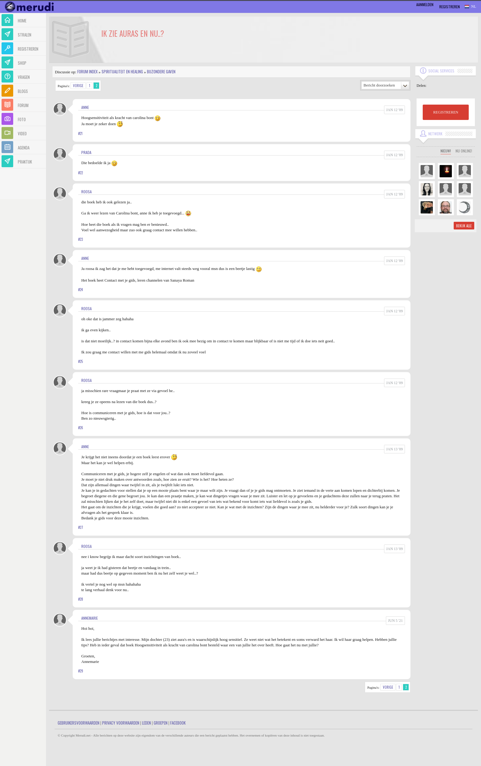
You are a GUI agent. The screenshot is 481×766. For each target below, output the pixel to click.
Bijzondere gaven (161, 71)
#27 (80, 527)
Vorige (78, 85)
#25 (80, 361)
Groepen (160, 723)
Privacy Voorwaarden (120, 723)
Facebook (178, 723)
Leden (146, 723)
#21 (80, 133)
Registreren (449, 6)
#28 (80, 599)
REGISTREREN (445, 112)
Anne (85, 107)
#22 (80, 172)
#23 (80, 239)
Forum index (87, 71)
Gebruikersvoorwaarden (78, 723)
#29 (80, 670)
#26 (80, 427)
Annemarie (89, 618)
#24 (80, 289)
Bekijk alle (464, 225)
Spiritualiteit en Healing (122, 71)
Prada (86, 152)
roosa (86, 191)
